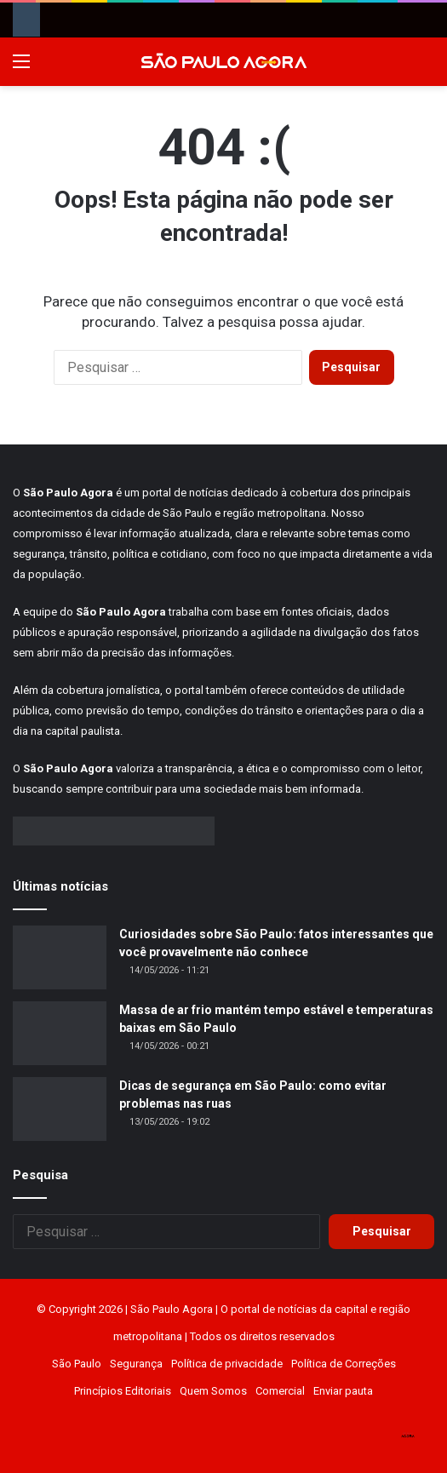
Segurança (136, 1363)
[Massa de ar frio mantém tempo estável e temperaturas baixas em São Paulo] (59, 1033)
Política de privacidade (227, 1363)
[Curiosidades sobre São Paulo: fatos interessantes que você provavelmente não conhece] (59, 957)
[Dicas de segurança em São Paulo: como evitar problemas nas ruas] (59, 1109)
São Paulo (76, 1363)
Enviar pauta (343, 1390)
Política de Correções (343, 1363)
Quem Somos (213, 1390)
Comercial (280, 1390)
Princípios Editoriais (122, 1390)
